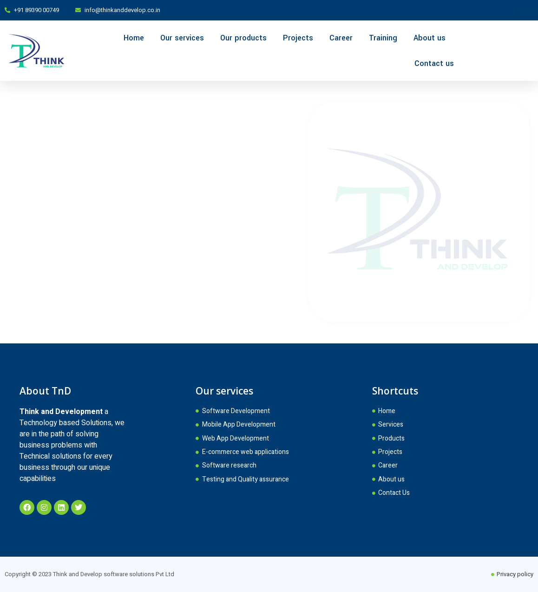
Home (134, 38)
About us (429, 38)
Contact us (434, 63)
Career (341, 38)
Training (383, 38)
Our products (243, 38)
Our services (182, 38)
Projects (298, 38)
